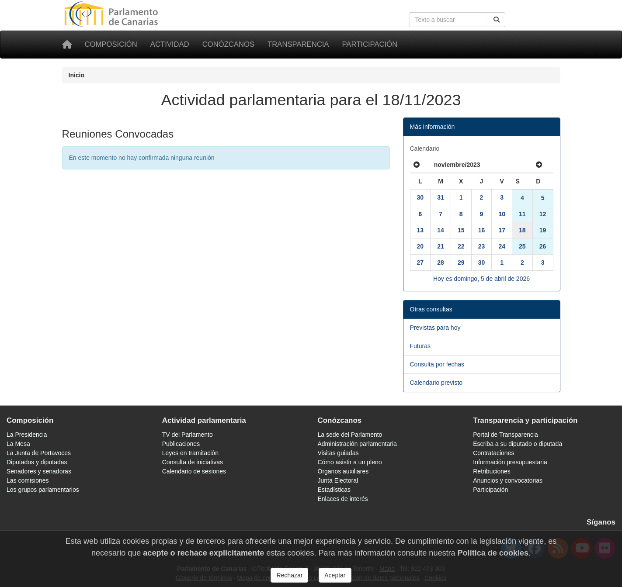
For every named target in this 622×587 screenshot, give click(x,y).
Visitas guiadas (338, 452)
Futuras (420, 345)
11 (522, 214)
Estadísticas (334, 489)
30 (420, 197)
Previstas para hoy (435, 327)
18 (522, 230)
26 (542, 246)
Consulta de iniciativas (192, 462)
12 (542, 214)
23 (481, 246)
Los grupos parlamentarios (43, 489)
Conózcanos (228, 44)
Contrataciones (493, 452)
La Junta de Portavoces (39, 452)
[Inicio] (67, 44)
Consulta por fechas (437, 364)
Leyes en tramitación (190, 452)
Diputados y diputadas (37, 462)
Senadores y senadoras (39, 471)
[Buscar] (496, 19)
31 (440, 197)
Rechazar (289, 579)
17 (501, 230)
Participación (369, 44)
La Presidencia (27, 434)
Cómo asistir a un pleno (350, 462)
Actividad (169, 44)
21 (440, 246)
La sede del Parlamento (350, 434)
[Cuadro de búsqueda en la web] (449, 19)
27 (420, 262)
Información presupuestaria (510, 462)
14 (440, 230)
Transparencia (298, 44)
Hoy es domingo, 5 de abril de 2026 (481, 278)
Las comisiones (28, 480)
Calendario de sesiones (194, 471)
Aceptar (334, 579)
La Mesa (18, 443)
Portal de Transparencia (505, 434)
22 (461, 246)
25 (522, 246)
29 (461, 262)
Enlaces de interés (343, 498)
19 (542, 230)
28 (440, 262)
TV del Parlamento (187, 434)
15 (461, 230)
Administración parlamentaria (357, 443)
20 (420, 246)
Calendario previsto (436, 382)
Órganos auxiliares (343, 471)
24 (501, 246)
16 (481, 230)
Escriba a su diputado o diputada (517, 443)
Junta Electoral (338, 480)
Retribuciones (492, 471)
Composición (111, 44)
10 (501, 214)
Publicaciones (181, 443)
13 (420, 230)
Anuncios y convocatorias (507, 480)
